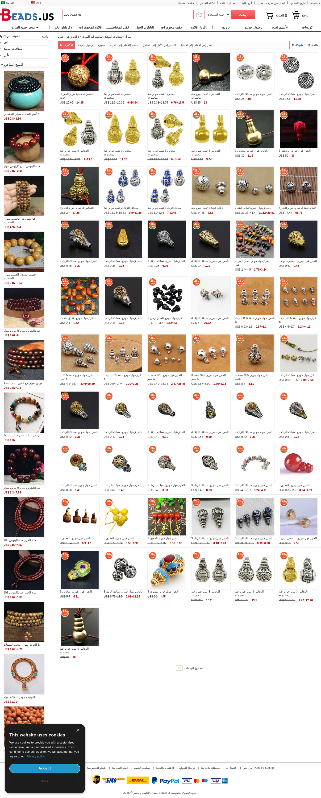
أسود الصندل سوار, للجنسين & (22, 114)
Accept (45, 768)
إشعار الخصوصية (96, 767)
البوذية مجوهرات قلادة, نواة (19, 697)
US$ (36, 2)
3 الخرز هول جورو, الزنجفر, (295, 150)
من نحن (247, 767)
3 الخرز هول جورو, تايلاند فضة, (253, 207)
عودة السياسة (120, 767)
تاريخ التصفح (297, 3)
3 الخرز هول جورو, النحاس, (251, 150)
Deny (45, 781)
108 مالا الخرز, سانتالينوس (20, 540)
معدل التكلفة (227, 3)
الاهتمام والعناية (165, 767)
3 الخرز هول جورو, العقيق (294, 485)
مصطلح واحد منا (210, 767)
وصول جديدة (85, 45)
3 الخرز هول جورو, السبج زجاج (165, 318)
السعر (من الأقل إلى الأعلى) (159, 45)
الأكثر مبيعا (66, 45)
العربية (7, 2)
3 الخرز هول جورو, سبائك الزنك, (254, 94)
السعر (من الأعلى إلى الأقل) (197, 45)
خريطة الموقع (187, 767)
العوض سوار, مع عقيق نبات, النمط (24, 383)
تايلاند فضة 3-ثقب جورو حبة (207, 207)
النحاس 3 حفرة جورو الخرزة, (77, 207)
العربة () (281, 15)
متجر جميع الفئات (24, 27)
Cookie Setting (264, 767)
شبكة (297, 45)
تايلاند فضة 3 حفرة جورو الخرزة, (298, 207)
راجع (305, 15)
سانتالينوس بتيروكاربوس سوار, (22, 166)
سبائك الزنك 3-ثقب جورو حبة (121, 207)
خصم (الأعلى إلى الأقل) (124, 45)
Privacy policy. (35, 756)
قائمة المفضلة (186, 3)
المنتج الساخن (13, 65)
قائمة (313, 45)
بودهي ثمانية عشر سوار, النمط (22, 435)
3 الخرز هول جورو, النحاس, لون (298, 261)
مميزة (101, 45)
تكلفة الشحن (207, 3)
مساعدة (315, 3)
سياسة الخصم (142, 767)
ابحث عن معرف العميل (271, 3)
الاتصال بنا (231, 767)
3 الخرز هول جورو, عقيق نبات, (78, 318)
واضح (45, 36)
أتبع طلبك (246, 3)
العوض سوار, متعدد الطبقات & (22, 644)
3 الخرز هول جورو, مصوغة (162, 591)
